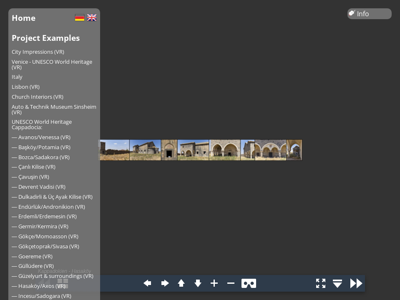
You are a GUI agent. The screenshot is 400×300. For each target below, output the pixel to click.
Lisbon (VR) (26, 86)
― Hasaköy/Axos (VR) (38, 286)
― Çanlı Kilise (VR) (33, 166)
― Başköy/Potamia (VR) (41, 147)
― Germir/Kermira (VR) (40, 226)
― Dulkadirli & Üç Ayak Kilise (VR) (52, 196)
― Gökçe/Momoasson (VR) (45, 236)
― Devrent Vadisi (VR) (38, 186)
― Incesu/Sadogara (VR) (41, 296)
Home (23, 17)
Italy (17, 76)
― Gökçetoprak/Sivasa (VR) (45, 246)
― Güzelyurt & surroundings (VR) (52, 276)
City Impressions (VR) (38, 51)
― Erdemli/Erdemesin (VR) (44, 216)
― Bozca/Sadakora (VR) (41, 157)
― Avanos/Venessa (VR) (41, 137)
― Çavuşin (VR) (30, 176)
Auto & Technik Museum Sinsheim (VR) (54, 109)
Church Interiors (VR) (37, 96)
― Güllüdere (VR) (33, 266)
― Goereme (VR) (32, 256)
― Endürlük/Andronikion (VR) (48, 206)
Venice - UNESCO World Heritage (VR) (52, 64)
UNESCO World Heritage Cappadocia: (42, 124)
